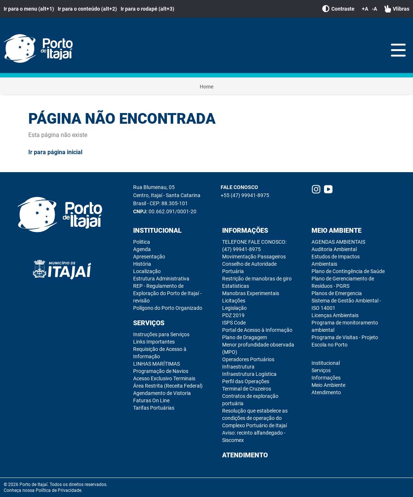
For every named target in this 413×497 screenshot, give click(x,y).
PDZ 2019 (233, 315)
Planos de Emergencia (336, 293)
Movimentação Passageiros (254, 257)
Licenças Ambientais (335, 315)
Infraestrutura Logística (249, 374)
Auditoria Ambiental (334, 249)
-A (374, 9)
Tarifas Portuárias (153, 408)
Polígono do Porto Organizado (167, 308)
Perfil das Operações (245, 381)
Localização (147, 271)
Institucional (157, 230)
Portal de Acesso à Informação (257, 330)
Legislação (234, 308)
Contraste (338, 8)
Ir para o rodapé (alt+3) (147, 9)
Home (207, 87)
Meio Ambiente (336, 230)
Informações (245, 230)
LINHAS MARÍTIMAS (156, 364)
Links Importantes (154, 342)
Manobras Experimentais (250, 293)
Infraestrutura (238, 367)
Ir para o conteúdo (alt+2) (87, 9)
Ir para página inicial (55, 152)
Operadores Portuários (248, 359)
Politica (141, 242)
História (142, 264)
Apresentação (149, 257)
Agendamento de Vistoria (162, 393)
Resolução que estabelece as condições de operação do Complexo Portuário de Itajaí (255, 418)
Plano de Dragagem (244, 337)
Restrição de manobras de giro (257, 279)
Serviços (148, 323)
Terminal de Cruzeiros (246, 389)
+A (365, 9)
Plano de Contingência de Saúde (348, 271)
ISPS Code (234, 323)
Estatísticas (235, 286)
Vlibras (396, 8)
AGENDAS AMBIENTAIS (338, 242)
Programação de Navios (160, 371)
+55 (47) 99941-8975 (245, 195)
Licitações (233, 301)
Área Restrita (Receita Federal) (168, 386)
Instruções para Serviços (161, 334)
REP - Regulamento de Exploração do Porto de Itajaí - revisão (167, 293)
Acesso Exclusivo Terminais (164, 378)
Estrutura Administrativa (161, 279)
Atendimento (245, 455)
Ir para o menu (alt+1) (29, 9)
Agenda (142, 249)
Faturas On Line (151, 400)
